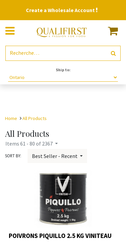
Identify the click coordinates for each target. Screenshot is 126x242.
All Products (35, 118)
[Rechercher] (113, 53)
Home (11, 118)
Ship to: (63, 69)
